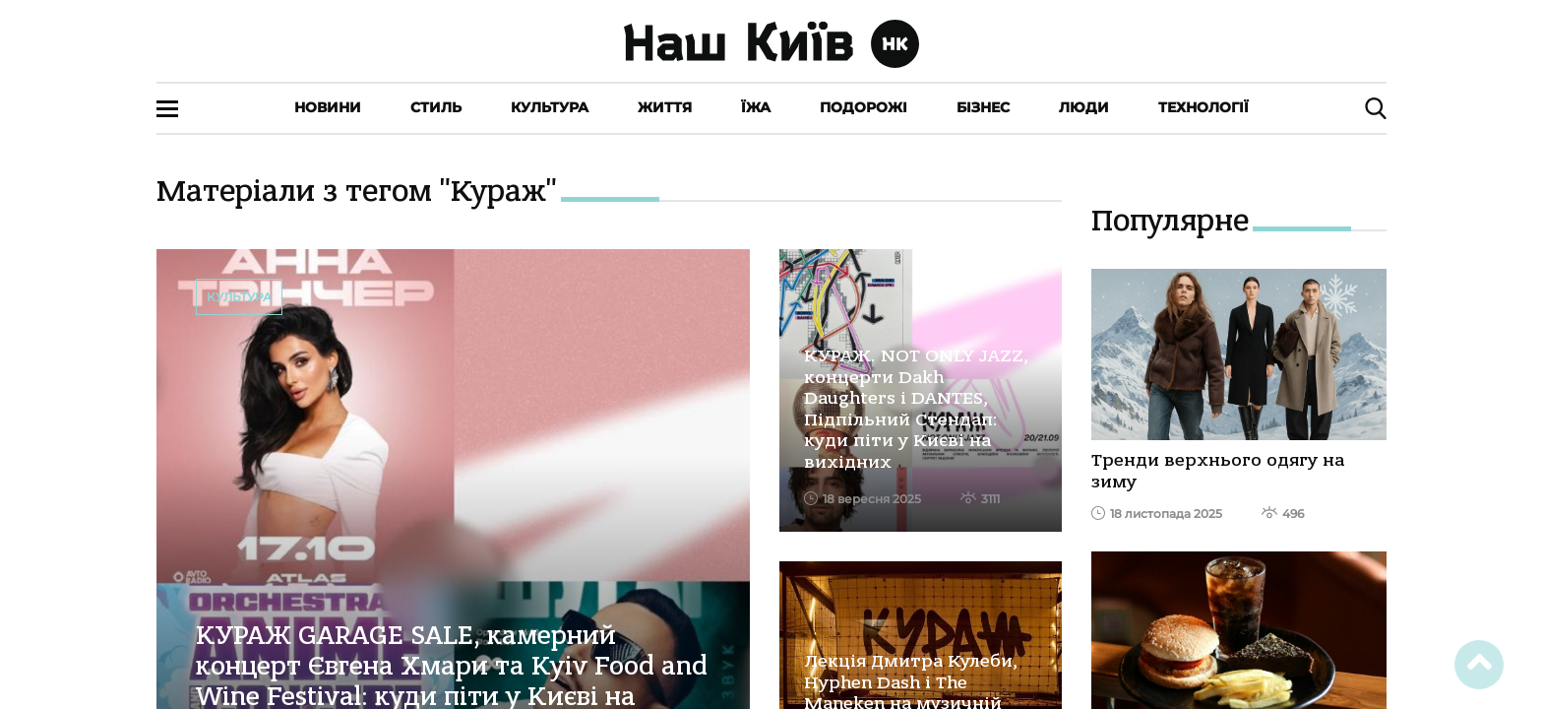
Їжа (756, 107)
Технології (1203, 107)
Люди (1084, 107)
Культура (549, 107)
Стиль (436, 107)
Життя (665, 107)
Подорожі (863, 107)
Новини (327, 107)
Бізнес (983, 107)
